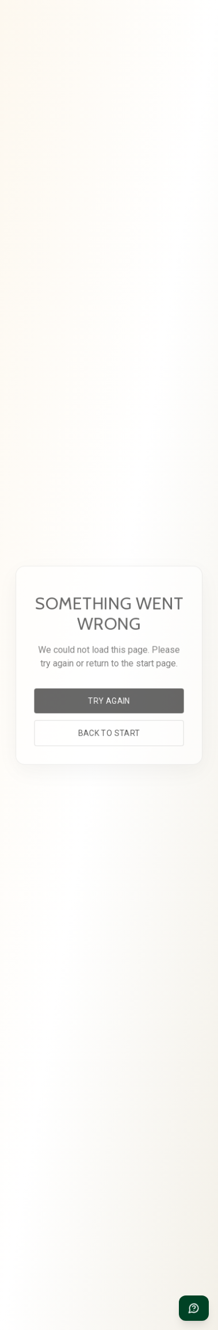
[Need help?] (194, 1308)
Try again (109, 700)
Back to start (108, 731)
